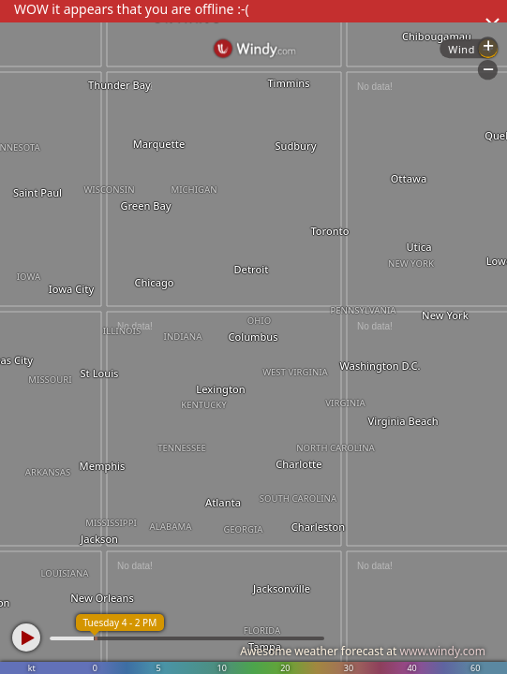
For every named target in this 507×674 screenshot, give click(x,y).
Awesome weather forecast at (362, 651)
